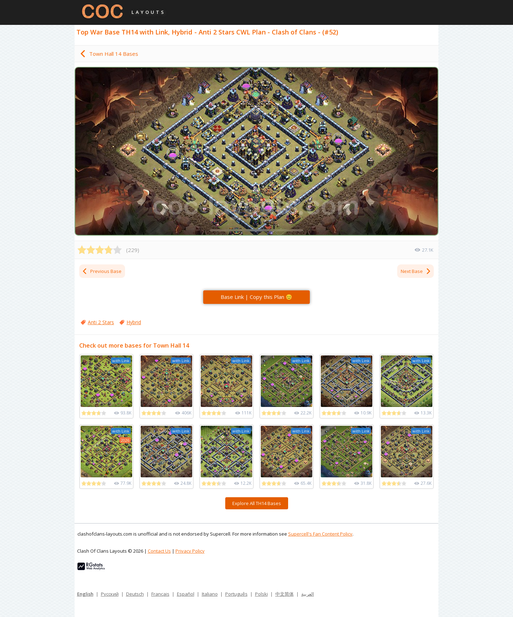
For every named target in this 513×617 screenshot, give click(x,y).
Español (185, 594)
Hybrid (133, 322)
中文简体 (284, 594)
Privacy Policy (190, 551)
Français (160, 594)
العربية (307, 594)
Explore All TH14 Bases (256, 503)
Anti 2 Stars (101, 322)
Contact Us (159, 551)
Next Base (416, 271)
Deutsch (135, 594)
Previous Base (102, 271)
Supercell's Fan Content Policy (320, 534)
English (85, 594)
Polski (261, 594)
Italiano (210, 594)
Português (236, 594)
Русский (110, 594)
